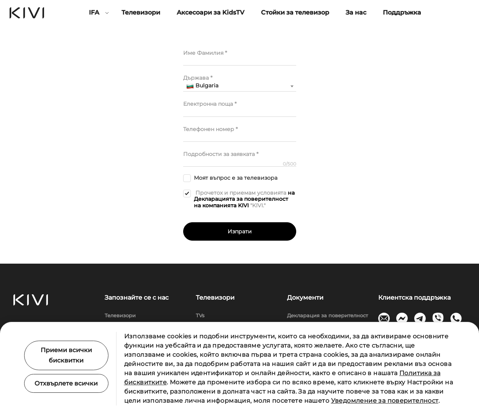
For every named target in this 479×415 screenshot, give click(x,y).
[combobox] (239, 86)
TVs (200, 315)
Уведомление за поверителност (384, 400)
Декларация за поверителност (327, 315)
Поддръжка (402, 12)
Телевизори (140, 12)
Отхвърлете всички (66, 383)
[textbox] (239, 86)
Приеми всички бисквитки (66, 355)
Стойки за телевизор (295, 12)
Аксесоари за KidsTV (210, 12)
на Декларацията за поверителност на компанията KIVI (244, 199)
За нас (356, 12)
